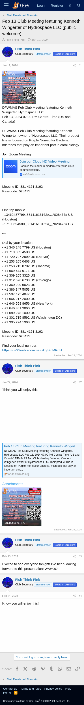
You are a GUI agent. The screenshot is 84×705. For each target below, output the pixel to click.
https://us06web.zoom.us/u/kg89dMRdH (32, 350)
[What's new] (69, 5)
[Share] (74, 65)
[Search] (78, 5)
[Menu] (6, 5)
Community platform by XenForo (36, 701)
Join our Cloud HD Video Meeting (44, 161)
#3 (80, 556)
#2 (80, 382)
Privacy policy (53, 688)
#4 (80, 595)
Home (7, 692)
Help (68, 688)
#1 (80, 65)
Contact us (10, 688)
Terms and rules (30, 688)
